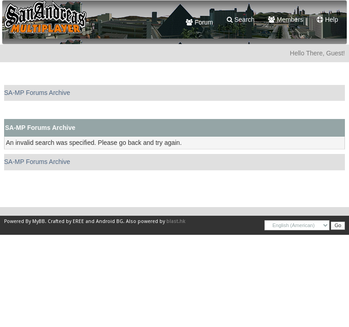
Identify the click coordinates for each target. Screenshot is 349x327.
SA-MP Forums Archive (37, 92)
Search (240, 19)
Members (285, 19)
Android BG (109, 221)
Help (327, 19)
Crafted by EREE (66, 221)
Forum (199, 22)
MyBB (38, 221)
